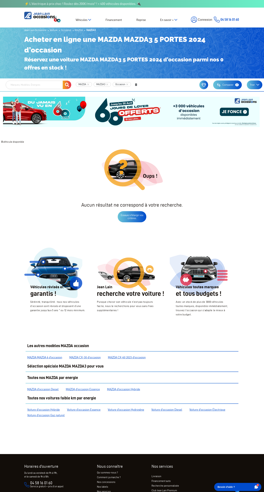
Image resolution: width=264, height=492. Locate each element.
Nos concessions (106, 482)
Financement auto (161, 481)
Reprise (141, 19)
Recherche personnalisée (165, 485)
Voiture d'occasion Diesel (166, 409)
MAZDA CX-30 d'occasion (85, 357)
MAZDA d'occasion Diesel (43, 389)
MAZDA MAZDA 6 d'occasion (44, 357)
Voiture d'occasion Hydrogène (126, 409)
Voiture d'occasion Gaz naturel (46, 415)
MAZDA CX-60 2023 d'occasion (127, 357)
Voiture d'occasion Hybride (43, 409)
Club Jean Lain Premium (164, 490)
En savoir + (167, 19)
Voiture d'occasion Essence (84, 409)
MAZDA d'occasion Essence (83, 389)
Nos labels (102, 486)
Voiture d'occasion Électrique (207, 409)
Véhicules (81, 19)
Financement (114, 19)
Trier (252, 84)
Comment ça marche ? (109, 477)
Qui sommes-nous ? (107, 472)
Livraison (156, 476)
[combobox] (34, 85)
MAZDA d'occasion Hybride (123, 389)
